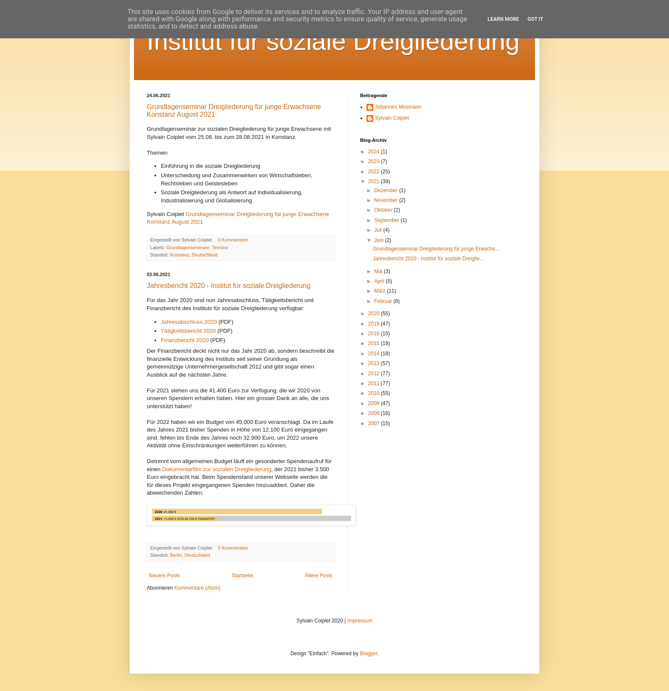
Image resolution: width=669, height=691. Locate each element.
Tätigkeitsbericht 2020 (188, 331)
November (386, 200)
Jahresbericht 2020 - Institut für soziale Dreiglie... (428, 259)
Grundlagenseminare (187, 247)
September (387, 220)
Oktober (384, 210)
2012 (374, 374)
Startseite (242, 576)
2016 (374, 334)
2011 (374, 383)
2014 (374, 354)
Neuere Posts (164, 576)
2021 (374, 181)
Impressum (359, 621)
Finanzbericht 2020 (185, 340)
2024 (374, 152)
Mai (379, 271)
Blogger (368, 653)
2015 (374, 343)
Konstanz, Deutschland (194, 254)
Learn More (503, 19)
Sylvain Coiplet (392, 118)
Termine (220, 247)
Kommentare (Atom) (198, 588)
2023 (374, 161)
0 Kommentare (233, 239)
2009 (374, 403)
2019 (374, 324)
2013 (374, 363)
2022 (374, 172)
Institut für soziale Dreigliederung (333, 41)
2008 (374, 413)
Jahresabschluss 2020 (189, 322)
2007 (374, 423)
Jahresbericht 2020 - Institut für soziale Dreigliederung (228, 285)
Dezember (386, 190)
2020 (374, 314)
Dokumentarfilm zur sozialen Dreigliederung (216, 469)
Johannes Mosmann (398, 107)
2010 (374, 393)
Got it (535, 19)
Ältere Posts (318, 576)
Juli (378, 230)
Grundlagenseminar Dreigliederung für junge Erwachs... (436, 249)
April (380, 281)
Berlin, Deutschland (190, 555)
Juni (379, 240)
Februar (383, 301)
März (380, 291)
